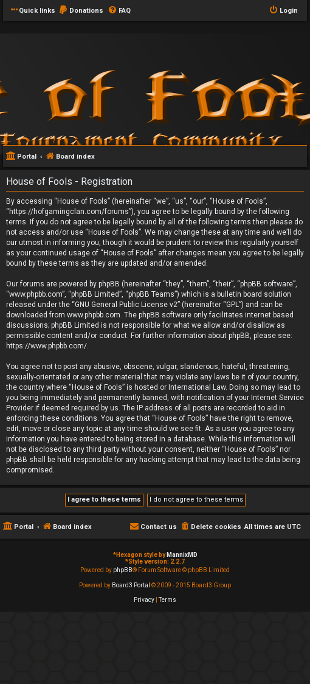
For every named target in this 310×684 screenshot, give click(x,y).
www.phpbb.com (93, 315)
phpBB (123, 570)
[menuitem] (80, 11)
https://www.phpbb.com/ (46, 346)
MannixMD (182, 554)
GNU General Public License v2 (126, 304)
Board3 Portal (131, 585)
